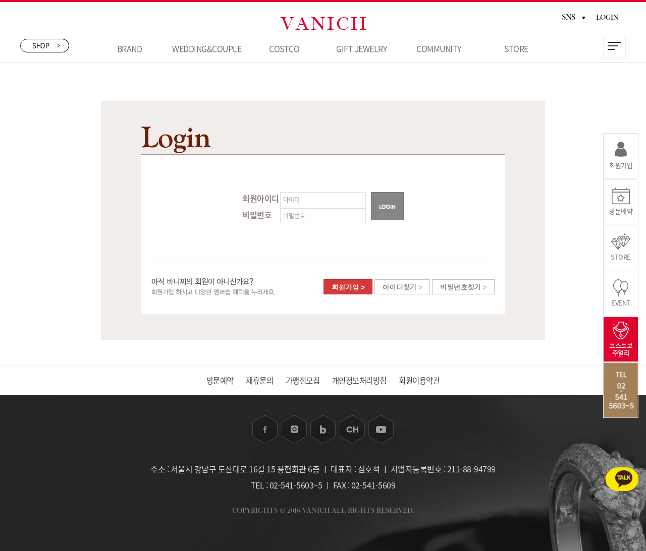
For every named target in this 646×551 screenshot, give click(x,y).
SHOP (46, 46)
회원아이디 (260, 198)
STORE (516, 48)
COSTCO (284, 48)
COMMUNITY (438, 48)
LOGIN (607, 18)
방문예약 (209, 380)
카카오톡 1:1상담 (603, 471)
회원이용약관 (430, 380)
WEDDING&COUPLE (206, 48)
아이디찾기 (402, 287)
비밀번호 (257, 215)
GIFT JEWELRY (361, 48)
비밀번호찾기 (463, 287)
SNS (573, 17)
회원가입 (348, 287)
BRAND (129, 48)
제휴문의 (253, 380)
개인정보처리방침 (363, 380)
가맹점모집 (301, 380)
